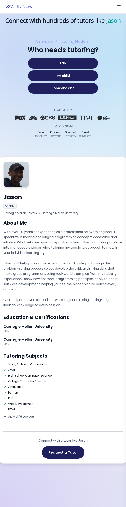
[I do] (63, 63)
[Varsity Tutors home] (18, 7)
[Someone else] (63, 88)
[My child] (63, 75)
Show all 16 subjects (19, 417)
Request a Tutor (63, 452)
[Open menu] (119, 7)
